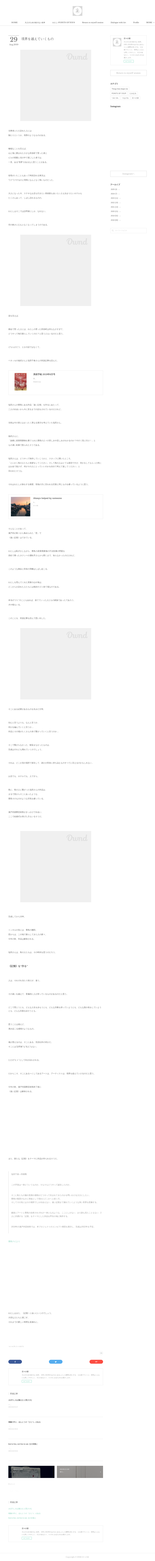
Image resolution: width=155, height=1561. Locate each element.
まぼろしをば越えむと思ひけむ (20, 1400)
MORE (126, 22)
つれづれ (115, 98)
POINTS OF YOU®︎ (119, 93)
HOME (27, 22)
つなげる (125, 98)
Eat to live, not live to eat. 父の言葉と (23, 1444)
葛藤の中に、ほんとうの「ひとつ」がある (24, 1422)
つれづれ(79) (11, 1346)
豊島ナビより (14, 1241)
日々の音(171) (20, 1346)
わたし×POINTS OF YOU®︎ (76, 22)
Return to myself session (105, 22)
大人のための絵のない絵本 (47, 22)
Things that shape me (120, 89)
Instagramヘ (128, 174)
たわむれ (133, 93)
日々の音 (135, 98)
